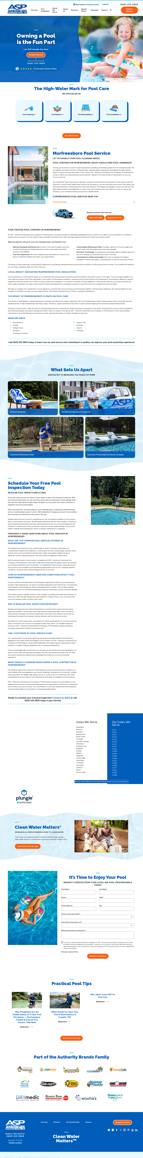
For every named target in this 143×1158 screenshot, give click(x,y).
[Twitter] (120, 1130)
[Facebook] (116, 1130)
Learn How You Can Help (27, 846)
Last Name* (103, 889)
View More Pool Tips (71, 1038)
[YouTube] (132, 1130)
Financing (94, 10)
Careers (105, 4)
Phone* (63, 897)
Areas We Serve (54, 10)
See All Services (71, 136)
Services (34, 10)
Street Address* (67, 906)
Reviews (74, 10)
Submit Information (98, 956)
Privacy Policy (111, 946)
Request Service (129, 10)
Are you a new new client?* (70, 914)
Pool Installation (45, 10)
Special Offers (84, 10)
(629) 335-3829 (129, 4)
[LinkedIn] (136, 1130)
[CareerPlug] (109, 1130)
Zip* (100, 906)
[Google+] (113, 1130)
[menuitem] (34, 10)
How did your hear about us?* (71, 922)
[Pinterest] (128, 1130)
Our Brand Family (72, 1122)
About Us (65, 10)
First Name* (65, 889)
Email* (101, 897)
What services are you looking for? (73, 930)
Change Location (93, 4)
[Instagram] (124, 1130)
